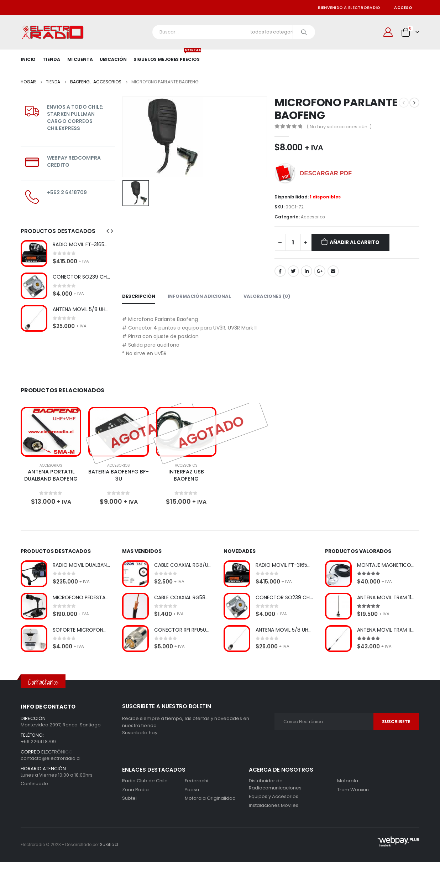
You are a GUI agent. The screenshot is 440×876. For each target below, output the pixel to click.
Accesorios (313, 217)
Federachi (196, 781)
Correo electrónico (333, 271)
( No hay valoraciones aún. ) (339, 126)
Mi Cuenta (80, 59)
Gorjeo (293, 271)
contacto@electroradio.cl (50, 759)
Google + (319, 271)
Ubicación (113, 59)
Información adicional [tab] (199, 296)
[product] (34, 253)
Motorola (195, 799)
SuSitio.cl (109, 846)
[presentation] (107, 231)
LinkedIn (306, 271)
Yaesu (192, 790)
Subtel (129, 799)
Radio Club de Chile (145, 781)
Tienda (51, 59)
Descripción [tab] (138, 296)
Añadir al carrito (354, 242)
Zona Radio (135, 790)
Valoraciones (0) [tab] (266, 296)
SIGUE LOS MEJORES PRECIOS (166, 56)
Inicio (28, 59)
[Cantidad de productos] (293, 242)
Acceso (403, 7)
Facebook (280, 271)
